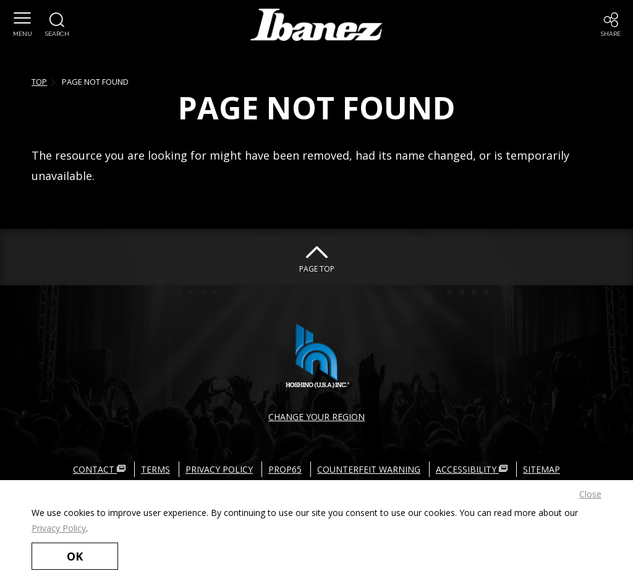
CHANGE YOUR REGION (316, 417)
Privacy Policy (59, 528)
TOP (39, 81)
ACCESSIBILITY (472, 469)
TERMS (155, 469)
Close (590, 494)
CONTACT (99, 469)
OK (75, 556)
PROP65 (285, 469)
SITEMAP (541, 469)
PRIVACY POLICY (219, 469)
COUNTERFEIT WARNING (368, 469)
